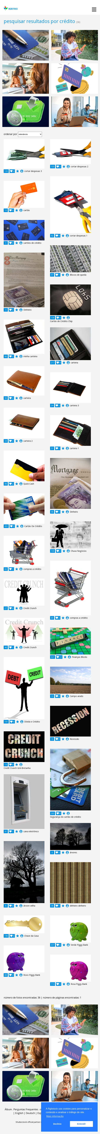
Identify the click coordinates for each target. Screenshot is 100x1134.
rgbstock (10, 8)
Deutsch (30, 1113)
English (19, 1113)
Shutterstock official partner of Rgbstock (33, 1122)
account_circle (22, 171)
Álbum (8, 1109)
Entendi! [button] (81, 1124)
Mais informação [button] (54, 1116)
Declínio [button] (57, 1124)
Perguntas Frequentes (25, 1109)
